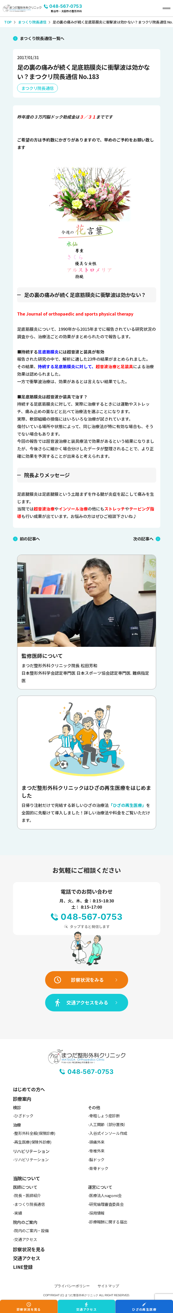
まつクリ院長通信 (37, 88)
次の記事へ (143, 539)
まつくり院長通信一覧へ (42, 38)
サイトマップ (108, 1286)
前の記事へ (30, 539)
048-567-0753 (65, 6)
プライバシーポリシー (72, 1286)
